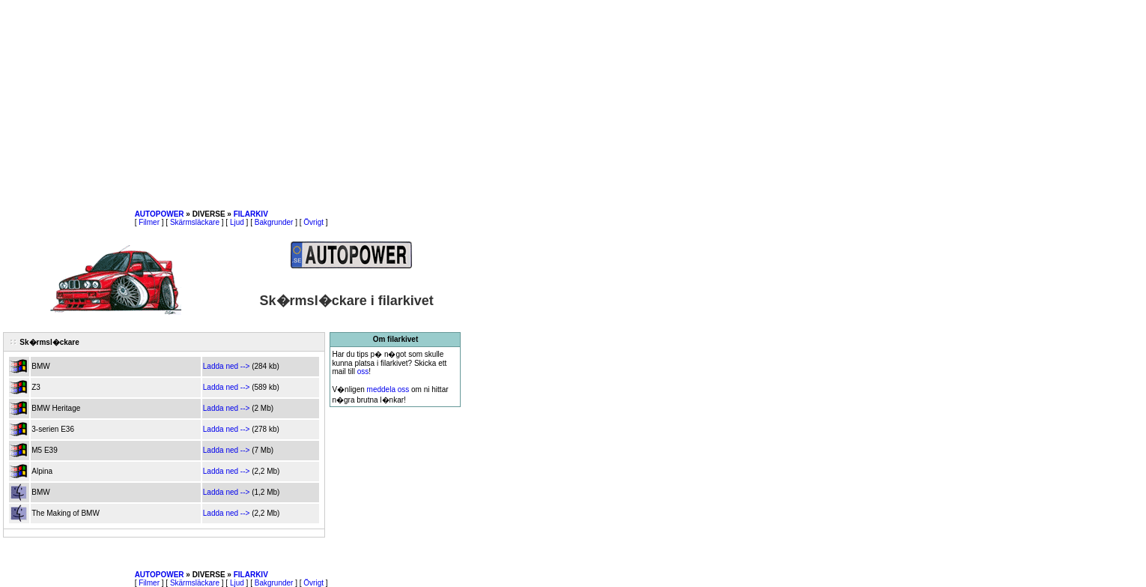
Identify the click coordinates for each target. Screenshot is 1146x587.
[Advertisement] (232, 105)
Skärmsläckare (194, 222)
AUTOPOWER (159, 214)
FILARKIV (251, 214)
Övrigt (313, 222)
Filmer (149, 222)
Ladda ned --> (226, 366)
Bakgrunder (274, 222)
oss (363, 371)
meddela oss (388, 389)
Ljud (237, 222)
